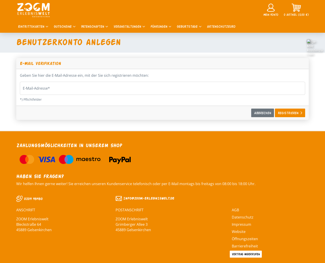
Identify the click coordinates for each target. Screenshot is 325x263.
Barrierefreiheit (245, 246)
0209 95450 (29, 198)
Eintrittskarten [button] (33, 26)
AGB (235, 209)
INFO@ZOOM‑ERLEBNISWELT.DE (145, 198)
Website (239, 231)
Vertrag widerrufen (246, 254)
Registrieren (290, 113)
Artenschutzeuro (221, 26)
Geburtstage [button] (189, 26)
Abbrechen (262, 113)
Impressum (241, 224)
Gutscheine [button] (65, 26)
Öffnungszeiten (245, 238)
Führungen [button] (161, 26)
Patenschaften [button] (94, 26)
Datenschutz (242, 217)
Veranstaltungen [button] (129, 26)
